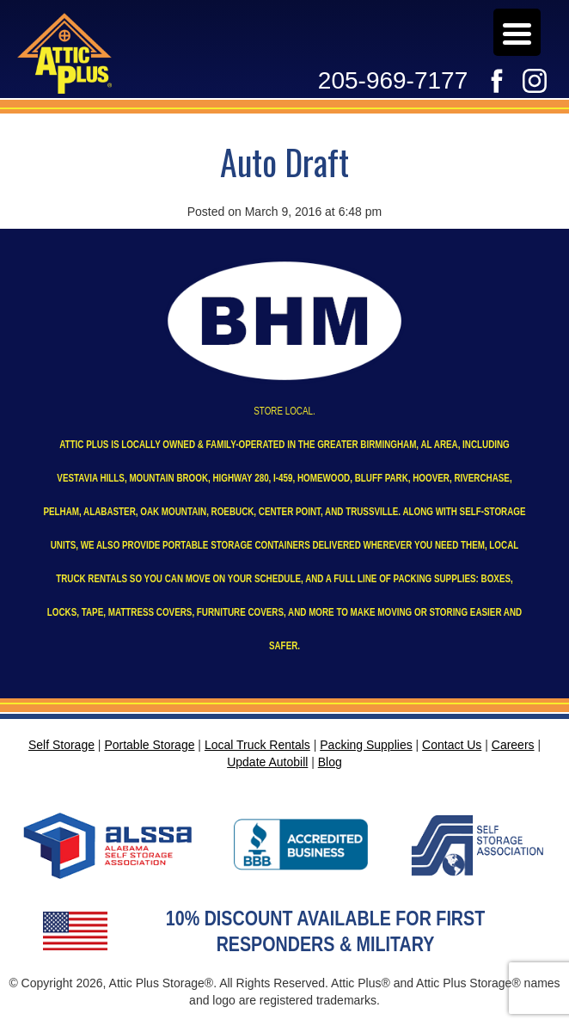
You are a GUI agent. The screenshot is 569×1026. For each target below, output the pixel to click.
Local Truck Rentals (257, 745)
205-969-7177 (393, 80)
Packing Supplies (366, 745)
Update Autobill (478, 28)
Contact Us (451, 745)
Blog (330, 762)
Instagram (534, 81)
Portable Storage (149, 745)
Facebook (497, 81)
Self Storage (61, 745)
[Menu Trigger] (517, 32)
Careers (487, 28)
